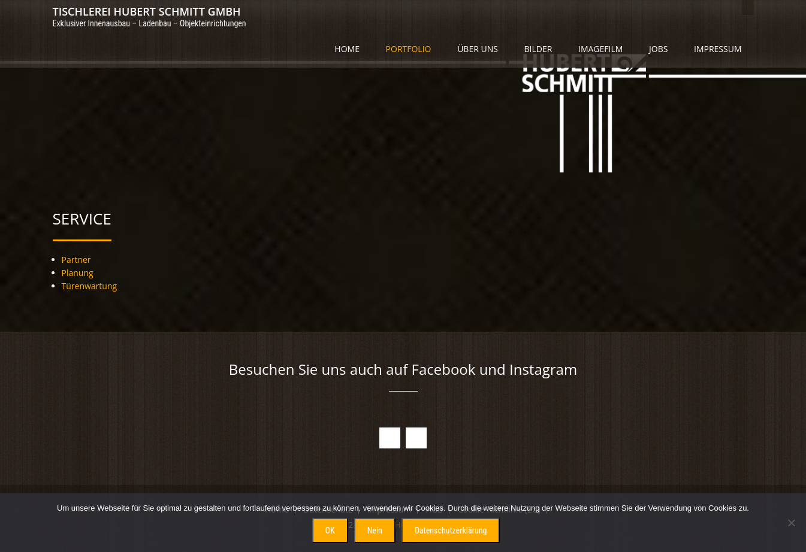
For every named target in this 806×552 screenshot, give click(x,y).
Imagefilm (600, 48)
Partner (76, 259)
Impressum (718, 48)
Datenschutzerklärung (451, 530)
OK (330, 530)
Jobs (658, 48)
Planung (77, 272)
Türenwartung (89, 286)
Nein (374, 530)
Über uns (477, 48)
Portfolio (408, 48)
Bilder (538, 48)
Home (347, 48)
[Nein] (791, 523)
